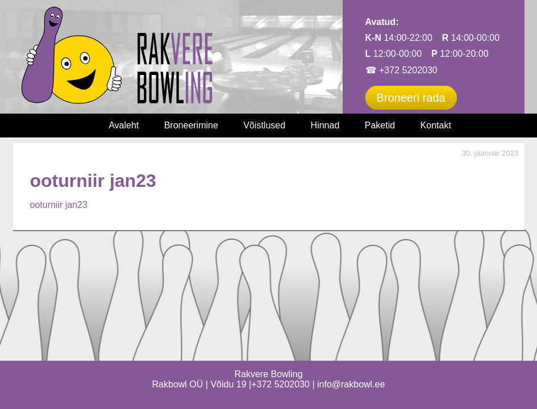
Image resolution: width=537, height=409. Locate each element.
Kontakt (436, 125)
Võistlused (264, 125)
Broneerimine (191, 125)
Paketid (380, 125)
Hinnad (325, 125)
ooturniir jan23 (59, 205)
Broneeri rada (411, 97)
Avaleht (124, 125)
